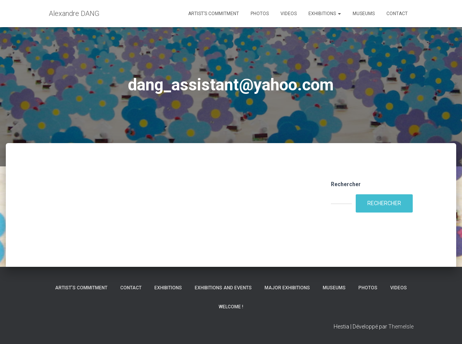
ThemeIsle (401, 326)
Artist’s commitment (213, 13)
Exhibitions (324, 13)
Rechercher (346, 184)
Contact (397, 13)
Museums (364, 13)
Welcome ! (231, 306)
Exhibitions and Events (223, 287)
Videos (288, 13)
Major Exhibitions (287, 287)
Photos (260, 13)
